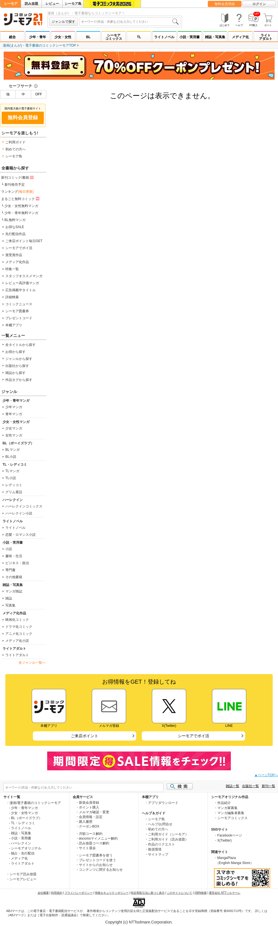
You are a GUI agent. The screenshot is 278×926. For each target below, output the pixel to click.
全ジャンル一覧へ (32, 663)
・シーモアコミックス (231, 818)
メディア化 (240, 37)
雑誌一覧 (232, 786)
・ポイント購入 (87, 807)
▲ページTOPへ (266, 775)
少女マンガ (13, 428)
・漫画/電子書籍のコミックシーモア (33, 803)
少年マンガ (13, 407)
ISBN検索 (201, 892)
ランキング (17, 192)
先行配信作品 (15, 234)
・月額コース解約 (89, 834)
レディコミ (13, 485)
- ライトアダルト (22, 863)
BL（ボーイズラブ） (18, 443)
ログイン (259, 4)
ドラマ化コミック (18, 627)
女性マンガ (13, 435)
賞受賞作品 (13, 255)
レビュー (52, 4)
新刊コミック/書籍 (18, 177)
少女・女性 (62, 37)
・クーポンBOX (87, 826)
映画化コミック (17, 620)
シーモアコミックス (113, 37)
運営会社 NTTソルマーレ (224, 892)
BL (88, 37)
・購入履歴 (84, 822)
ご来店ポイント (84, 736)
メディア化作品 (17, 262)
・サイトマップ (156, 854)
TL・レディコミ (15, 465)
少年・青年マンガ (16, 401)
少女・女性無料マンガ (21, 206)
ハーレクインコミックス (23, 506)
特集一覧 (12, 269)
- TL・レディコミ (22, 823)
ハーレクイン (13, 500)
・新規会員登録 (87, 803)
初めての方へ (15, 149)
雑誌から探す (15, 373)
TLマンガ (12, 471)
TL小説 (10, 478)
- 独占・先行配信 (22, 853)
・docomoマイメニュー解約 (97, 838)
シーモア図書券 (17, 311)
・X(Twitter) (223, 840)
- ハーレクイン (20, 843)
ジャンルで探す (63, 22)
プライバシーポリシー (79, 892)
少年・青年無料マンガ (21, 213)
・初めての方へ (156, 829)
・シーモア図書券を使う (94, 855)
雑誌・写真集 (215, 37)
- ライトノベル (20, 828)
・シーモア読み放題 (21, 874)
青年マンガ (13, 414)
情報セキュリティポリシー (112, 892)
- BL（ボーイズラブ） (25, 818)
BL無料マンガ (15, 220)
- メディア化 (18, 858)
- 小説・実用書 (20, 838)
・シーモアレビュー (21, 879)
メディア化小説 (17, 641)
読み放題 (31, 4)
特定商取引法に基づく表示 (148, 892)
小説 (8, 549)
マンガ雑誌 (13, 591)
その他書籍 (13, 577)
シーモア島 (73, 4)
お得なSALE (14, 227)
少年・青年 (37, 37)
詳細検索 (12, 297)
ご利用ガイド (15, 142)
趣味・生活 (13, 556)
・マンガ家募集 (226, 808)
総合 (12, 37)
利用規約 (56, 892)
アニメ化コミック (18, 634)
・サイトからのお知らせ (94, 865)
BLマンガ (12, 450)
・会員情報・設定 (89, 817)
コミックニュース (18, 304)
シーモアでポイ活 (18, 248)
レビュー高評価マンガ (22, 283)
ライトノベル (164, 37)
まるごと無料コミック (20, 198)
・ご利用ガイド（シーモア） (166, 834)
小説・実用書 (189, 37)
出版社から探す (17, 366)
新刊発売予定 (14, 185)
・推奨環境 (153, 849)
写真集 (10, 605)
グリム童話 (13, 492)
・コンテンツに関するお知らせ (99, 870)
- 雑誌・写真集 (20, 833)
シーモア (10, 4)
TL (139, 37)
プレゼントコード (18, 318)
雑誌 (8, 598)
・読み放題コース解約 (92, 843)
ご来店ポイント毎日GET (24, 241)
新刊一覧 (268, 786)
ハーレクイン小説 (18, 513)
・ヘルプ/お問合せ (158, 824)
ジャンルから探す (18, 359)
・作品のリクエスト (160, 844)
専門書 (10, 570)
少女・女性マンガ (16, 422)
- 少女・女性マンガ (23, 813)
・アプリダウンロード (161, 803)
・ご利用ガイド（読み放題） (166, 839)
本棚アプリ (13, 325)
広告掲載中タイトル (20, 290)
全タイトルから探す (20, 345)
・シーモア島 (155, 819)
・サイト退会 (86, 848)
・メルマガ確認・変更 (92, 812)
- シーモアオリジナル (25, 848)
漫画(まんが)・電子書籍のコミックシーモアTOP (39, 45)
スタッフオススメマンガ (23, 276)
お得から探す (15, 352)
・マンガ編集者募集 (229, 813)
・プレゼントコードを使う (96, 860)
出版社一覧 (250, 786)
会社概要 (43, 892)
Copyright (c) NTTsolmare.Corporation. (139, 922)
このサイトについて (179, 892)
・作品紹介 (222, 803)
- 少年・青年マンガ (23, 808)
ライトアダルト (265, 37)
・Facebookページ (228, 835)
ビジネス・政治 (17, 563)
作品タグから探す (18, 380)
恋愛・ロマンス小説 (20, 535)
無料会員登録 (225, 4)
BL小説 (10, 457)
